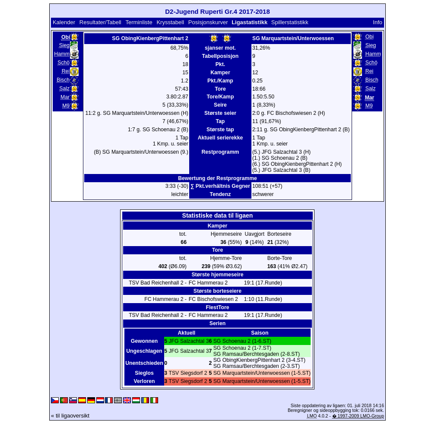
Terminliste (138, 22)
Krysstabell (170, 22)
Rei (66, 71)
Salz (64, 88)
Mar (65, 97)
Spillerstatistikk (289, 22)
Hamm (62, 54)
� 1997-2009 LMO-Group (358, 416)
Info (377, 22)
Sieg (64, 45)
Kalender (64, 22)
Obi (369, 37)
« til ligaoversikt (70, 415)
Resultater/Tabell (100, 22)
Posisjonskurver (208, 22)
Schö (63, 63)
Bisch (63, 80)
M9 (66, 106)
